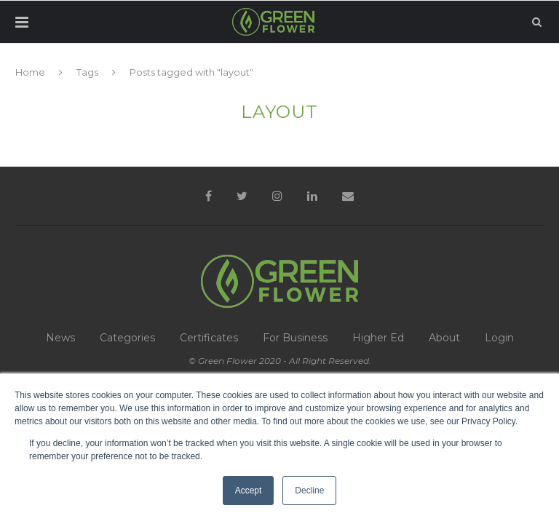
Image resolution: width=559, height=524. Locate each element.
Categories (127, 337)
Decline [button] (309, 490)
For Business (295, 337)
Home (30, 72)
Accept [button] (248, 490)
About (444, 337)
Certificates (209, 337)
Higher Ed (378, 337)
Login (499, 337)
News (60, 337)
